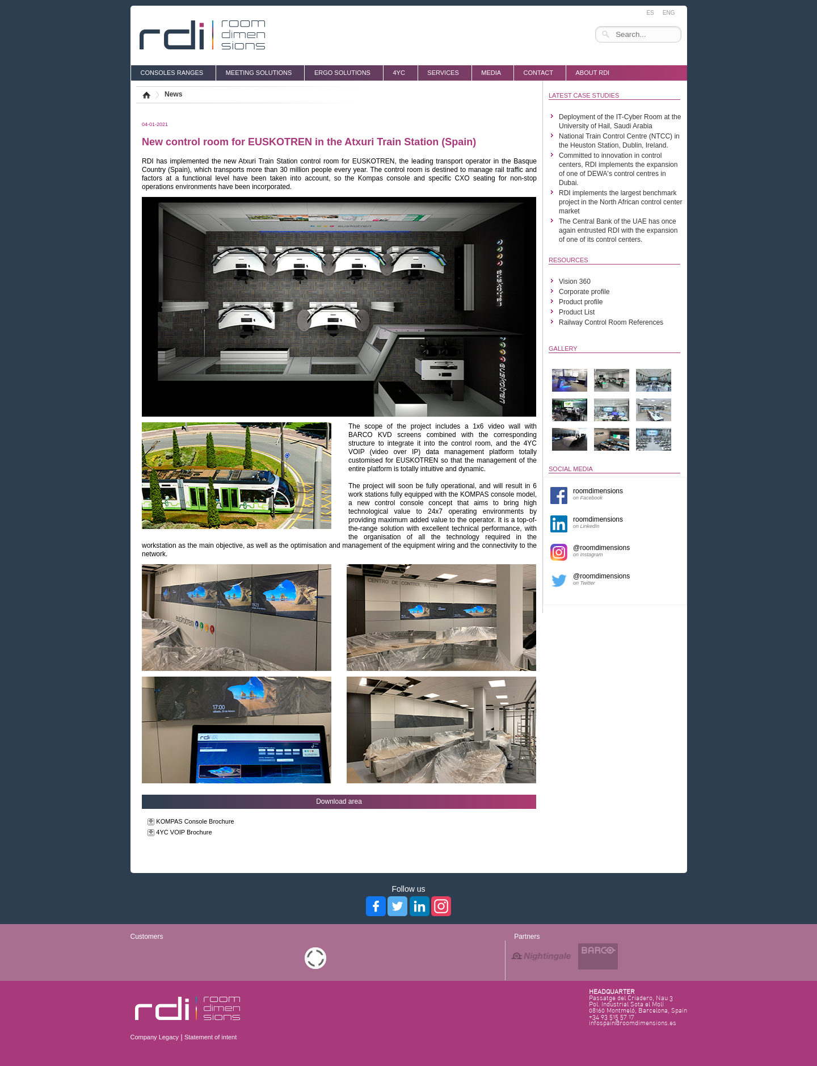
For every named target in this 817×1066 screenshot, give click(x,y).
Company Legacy (154, 1037)
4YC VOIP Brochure (184, 832)
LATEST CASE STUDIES (584, 95)
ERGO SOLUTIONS (342, 72)
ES (650, 13)
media (491, 72)
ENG (669, 13)
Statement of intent (210, 1037)
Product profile (581, 302)
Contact (538, 72)
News (173, 94)
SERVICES (442, 72)
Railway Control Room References (611, 322)
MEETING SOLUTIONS (259, 72)
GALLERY (563, 348)
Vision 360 (575, 282)
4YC (399, 72)
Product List (577, 312)
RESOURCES (568, 260)
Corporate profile (584, 292)
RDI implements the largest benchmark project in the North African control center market (620, 202)
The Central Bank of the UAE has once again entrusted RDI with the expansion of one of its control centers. (618, 230)
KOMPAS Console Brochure (195, 821)
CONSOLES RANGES (172, 72)
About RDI (592, 72)
